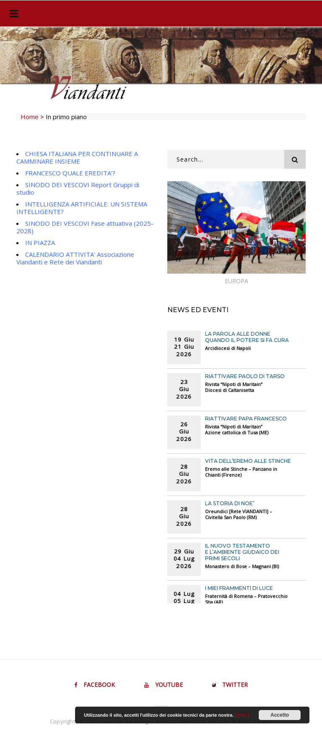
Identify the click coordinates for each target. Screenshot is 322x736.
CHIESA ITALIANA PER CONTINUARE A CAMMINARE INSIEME (77, 157)
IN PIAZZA (40, 242)
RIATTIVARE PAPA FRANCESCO (246, 418)
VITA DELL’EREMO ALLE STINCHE (248, 461)
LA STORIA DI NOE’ (229, 503)
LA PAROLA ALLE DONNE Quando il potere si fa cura (247, 337)
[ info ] (242, 715)
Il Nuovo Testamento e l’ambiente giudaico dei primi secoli (242, 552)
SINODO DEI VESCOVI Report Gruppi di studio (77, 188)
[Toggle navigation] (12, 13)
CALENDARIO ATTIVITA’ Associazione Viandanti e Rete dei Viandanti (75, 258)
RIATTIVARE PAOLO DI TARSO (245, 376)
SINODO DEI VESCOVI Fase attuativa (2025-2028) (84, 227)
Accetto (279, 715)
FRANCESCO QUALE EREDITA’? (70, 173)
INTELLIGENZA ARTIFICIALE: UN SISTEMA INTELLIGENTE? (81, 208)
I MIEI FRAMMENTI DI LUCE (239, 588)
